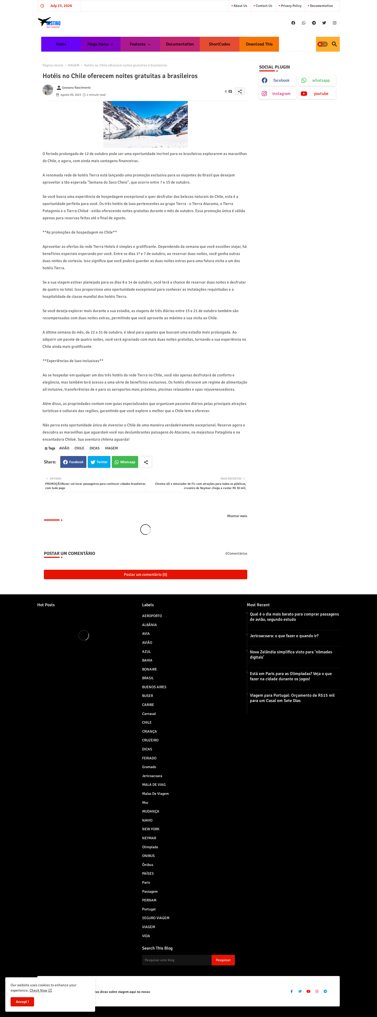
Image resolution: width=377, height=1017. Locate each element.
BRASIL (188, 678)
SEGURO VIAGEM (188, 917)
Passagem (188, 891)
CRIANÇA (188, 731)
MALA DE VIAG (188, 784)
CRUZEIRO (188, 740)
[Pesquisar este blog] (177, 960)
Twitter (102, 462)
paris (188, 882)
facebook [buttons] (281, 80)
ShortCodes (219, 44)
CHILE (79, 448)
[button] (322, 44)
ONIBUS (188, 855)
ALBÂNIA (188, 624)
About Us (240, 6)
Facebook (76, 462)
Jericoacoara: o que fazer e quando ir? (284, 636)
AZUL (188, 651)
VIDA (188, 935)
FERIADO (188, 758)
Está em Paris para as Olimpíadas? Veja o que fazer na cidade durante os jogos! (291, 676)
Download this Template (259, 47)
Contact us (263, 6)
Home (61, 44)
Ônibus (188, 864)
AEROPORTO (188, 615)
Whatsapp (127, 462)
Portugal (188, 909)
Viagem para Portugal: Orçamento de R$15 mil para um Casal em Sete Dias (292, 698)
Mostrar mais (237, 516)
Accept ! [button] (22, 1002)
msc (188, 802)
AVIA (188, 633)
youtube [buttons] (321, 93)
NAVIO (188, 820)
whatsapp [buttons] (321, 80)
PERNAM (188, 900)
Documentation (321, 6)
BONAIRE (188, 669)
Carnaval (188, 713)
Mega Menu (98, 44)
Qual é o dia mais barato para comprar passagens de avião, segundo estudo (294, 617)
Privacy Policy (290, 6)
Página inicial (53, 65)
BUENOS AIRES (188, 687)
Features (138, 44)
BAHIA (188, 660)
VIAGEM (74, 65)
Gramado (188, 766)
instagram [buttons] (281, 93)
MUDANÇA (188, 811)
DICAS (95, 448)
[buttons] (293, 23)
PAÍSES (188, 873)
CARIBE (188, 704)
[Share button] (145, 462)
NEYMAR (188, 838)
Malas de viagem (188, 793)
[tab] (61, 44)
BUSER (188, 695)
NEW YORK (188, 829)
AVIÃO (64, 448)
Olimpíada (188, 847)
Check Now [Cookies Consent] (38, 990)
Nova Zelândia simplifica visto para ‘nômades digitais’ (291, 654)
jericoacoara (188, 775)
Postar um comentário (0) (145, 574)
